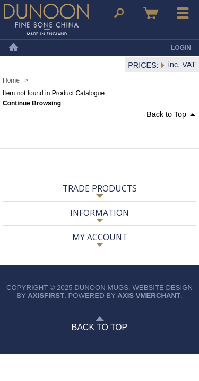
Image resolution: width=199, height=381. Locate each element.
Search (119, 13)
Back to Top (166, 114)
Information (99, 213)
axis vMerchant (148, 296)
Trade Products (100, 188)
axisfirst (46, 296)
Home (13, 48)
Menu (183, 13)
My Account (99, 237)
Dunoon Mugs (46, 19)
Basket (150, 13)
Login (181, 47)
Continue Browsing (32, 103)
